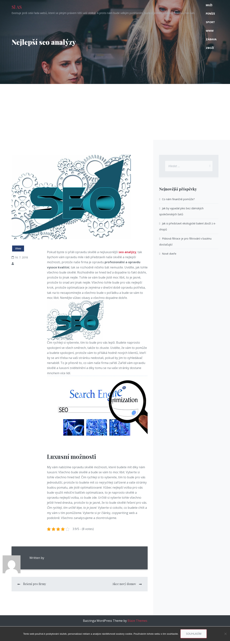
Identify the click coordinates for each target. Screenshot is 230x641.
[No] (225, 634)
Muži (209, 5)
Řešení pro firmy (34, 584)
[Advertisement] (115, 112)
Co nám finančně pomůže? (178, 199)
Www (210, 30)
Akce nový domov (124, 584)
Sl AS (17, 7)
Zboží (210, 48)
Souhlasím (193, 633)
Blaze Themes (137, 621)
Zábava (211, 39)
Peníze (210, 13)
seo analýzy (127, 252)
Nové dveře (169, 253)
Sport (210, 22)
